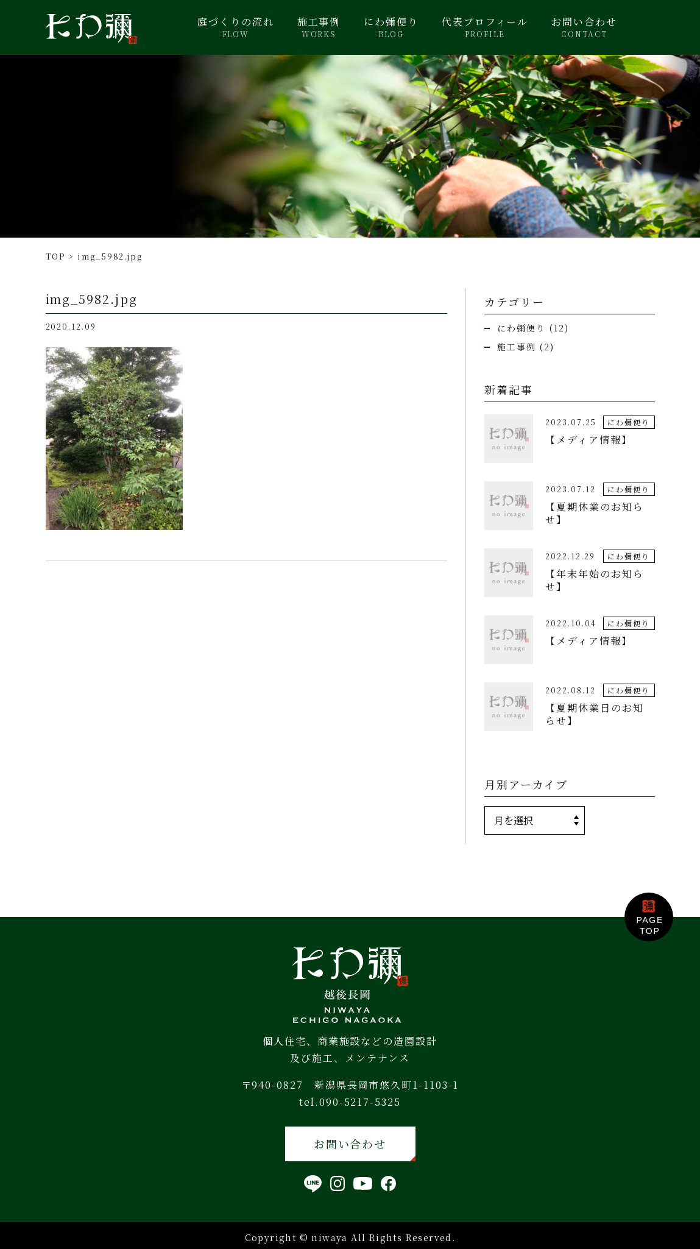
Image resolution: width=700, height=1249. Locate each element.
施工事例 (319, 27)
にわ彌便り (391, 27)
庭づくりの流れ (235, 27)
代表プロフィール (485, 27)
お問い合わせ (584, 27)
